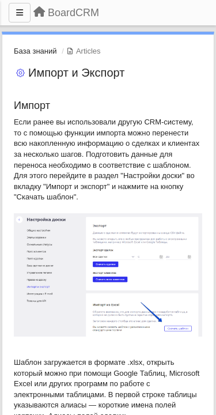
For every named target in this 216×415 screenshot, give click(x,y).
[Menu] (20, 12)
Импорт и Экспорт (76, 72)
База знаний (35, 51)
